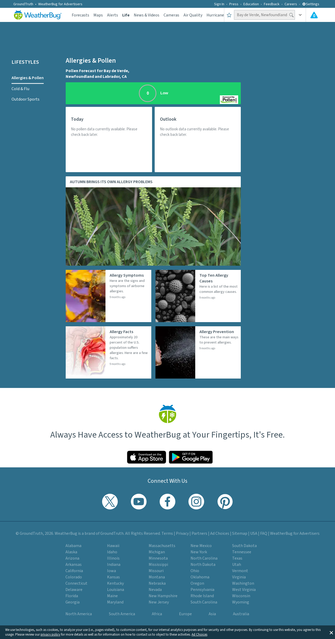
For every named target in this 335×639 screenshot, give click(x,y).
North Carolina (204, 558)
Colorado (73, 577)
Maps (98, 15)
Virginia (239, 577)
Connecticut (76, 583)
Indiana (113, 564)
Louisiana (115, 589)
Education (251, 4)
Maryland (115, 602)
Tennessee (241, 552)
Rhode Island (202, 596)
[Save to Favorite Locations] (229, 15)
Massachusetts (162, 546)
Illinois (113, 558)
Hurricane (215, 15)
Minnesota (158, 558)
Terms (167, 533)
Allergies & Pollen (28, 78)
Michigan (157, 552)
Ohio (195, 571)
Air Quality (192, 15)
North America (78, 614)
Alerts (112, 15)
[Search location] (264, 15)
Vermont (240, 571)
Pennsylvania (202, 589)
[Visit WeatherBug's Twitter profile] (110, 501)
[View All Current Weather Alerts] (314, 15)
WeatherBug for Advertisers (60, 4)
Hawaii (113, 546)
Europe (185, 614)
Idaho (112, 552)
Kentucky (115, 583)
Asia (212, 614)
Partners (199, 533)
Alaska (71, 552)
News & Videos (146, 15)
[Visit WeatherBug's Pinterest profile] (225, 501)
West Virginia (244, 589)
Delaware (73, 589)
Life (126, 15)
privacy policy (50, 634)
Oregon (197, 583)
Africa (157, 614)
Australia (241, 614)
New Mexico (201, 546)
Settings (310, 4)
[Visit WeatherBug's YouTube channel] (139, 501)
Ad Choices (199, 634)
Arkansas (73, 564)
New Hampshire (163, 596)
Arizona (72, 558)
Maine (112, 596)
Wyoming (240, 602)
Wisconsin (241, 596)
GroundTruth (23, 4)
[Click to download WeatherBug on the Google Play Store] (191, 457)
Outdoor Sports (26, 99)
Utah (236, 564)
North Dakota (203, 564)
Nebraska (157, 583)
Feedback (272, 4)
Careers (290, 4)
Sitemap (239, 533)
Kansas (113, 577)
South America (122, 614)
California (74, 571)
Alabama (73, 546)
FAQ (263, 533)
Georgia (72, 602)
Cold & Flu (20, 89)
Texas (237, 558)
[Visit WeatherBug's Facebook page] (167, 501)
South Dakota (244, 546)
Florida (71, 596)
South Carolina (204, 602)
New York (199, 552)
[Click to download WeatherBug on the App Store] (146, 457)
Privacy (182, 533)
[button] (331, 632)
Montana (157, 577)
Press (233, 4)
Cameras (171, 15)
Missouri (156, 571)
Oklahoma (200, 577)
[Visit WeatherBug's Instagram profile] (196, 501)
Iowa (111, 571)
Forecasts (80, 15)
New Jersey (159, 602)
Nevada (155, 589)
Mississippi (158, 564)
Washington (243, 583)
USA (253, 533)
